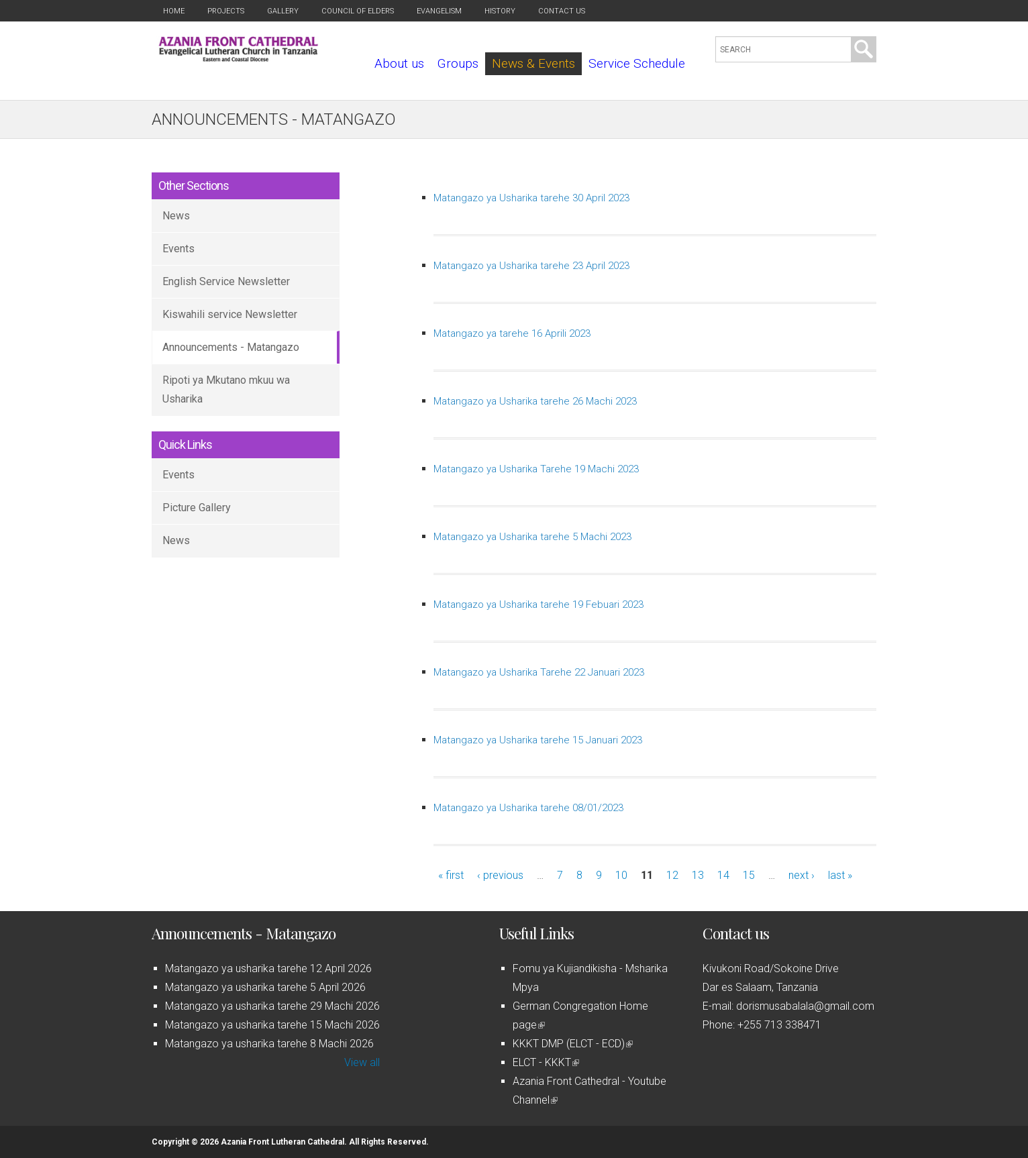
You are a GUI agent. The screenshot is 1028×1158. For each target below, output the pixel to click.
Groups (458, 63)
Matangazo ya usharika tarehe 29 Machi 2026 (272, 1006)
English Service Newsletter (226, 281)
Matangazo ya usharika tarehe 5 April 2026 (265, 987)
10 (621, 875)
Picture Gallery (196, 507)
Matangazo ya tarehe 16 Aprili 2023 (511, 333)
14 (723, 875)
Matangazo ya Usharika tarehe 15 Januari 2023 (537, 740)
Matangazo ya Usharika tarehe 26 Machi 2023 (535, 401)
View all (362, 1062)
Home (174, 11)
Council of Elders (357, 11)
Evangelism (439, 11)
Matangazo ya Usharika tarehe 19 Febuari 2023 (538, 604)
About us (399, 63)
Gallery (283, 11)
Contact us (561, 11)
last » (840, 875)
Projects (225, 11)
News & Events (533, 63)
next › (801, 875)
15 (749, 875)
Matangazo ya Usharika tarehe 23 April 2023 (531, 266)
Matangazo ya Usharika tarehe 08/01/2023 (528, 808)
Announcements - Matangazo (230, 347)
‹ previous (500, 875)
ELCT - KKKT (546, 1062)
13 (698, 875)
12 (672, 875)
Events (178, 248)
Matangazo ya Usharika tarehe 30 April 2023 (531, 198)
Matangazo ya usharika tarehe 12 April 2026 (268, 968)
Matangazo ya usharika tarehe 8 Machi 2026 (269, 1043)
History (499, 11)
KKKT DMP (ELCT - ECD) (573, 1043)
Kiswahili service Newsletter (229, 314)
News (176, 215)
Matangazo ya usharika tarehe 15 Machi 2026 (272, 1024)
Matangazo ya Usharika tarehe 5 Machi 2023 (532, 537)
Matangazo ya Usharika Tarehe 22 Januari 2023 (538, 672)
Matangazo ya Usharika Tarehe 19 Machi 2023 (536, 469)
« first (451, 875)
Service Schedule (636, 63)
